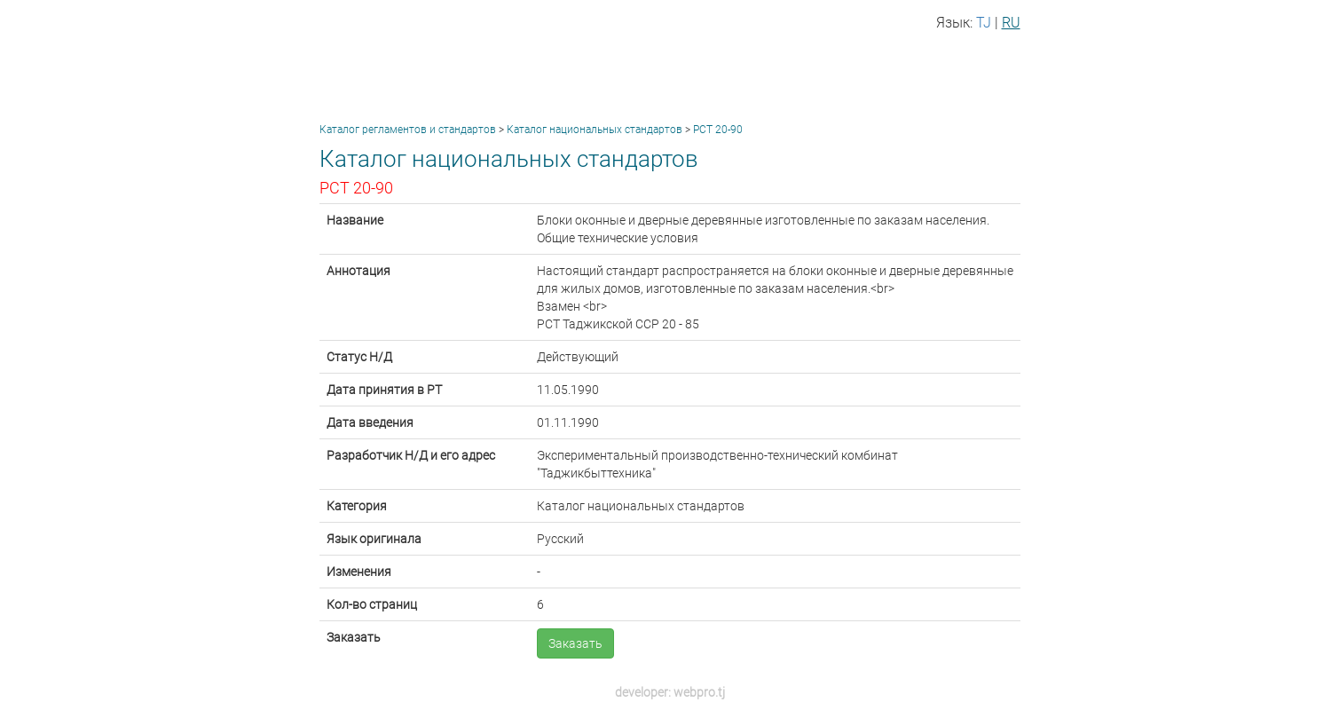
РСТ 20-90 (718, 129)
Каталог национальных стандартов (594, 129)
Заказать (575, 643)
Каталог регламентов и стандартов (407, 129)
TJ (983, 22)
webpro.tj (699, 692)
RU (1011, 22)
